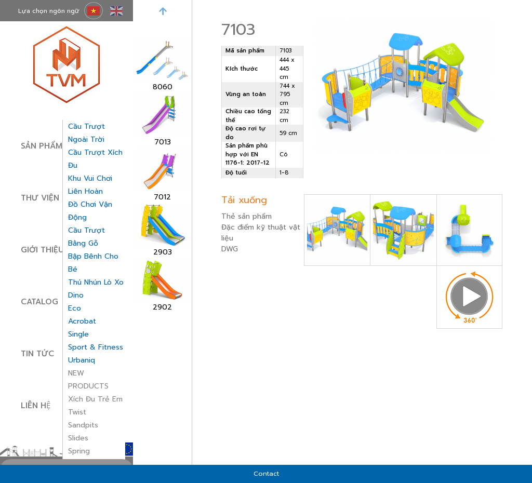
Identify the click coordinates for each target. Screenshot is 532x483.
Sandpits (83, 425)
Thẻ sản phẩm (246, 216)
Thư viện (40, 198)
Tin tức (37, 353)
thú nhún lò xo (96, 282)
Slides (78, 438)
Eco (74, 308)
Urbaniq (81, 360)
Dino (76, 295)
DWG (229, 249)
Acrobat (82, 321)
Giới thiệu (42, 250)
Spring (79, 451)
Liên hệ (35, 405)
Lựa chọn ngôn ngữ (48, 11)
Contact (266, 473)
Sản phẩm (41, 146)
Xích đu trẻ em (95, 399)
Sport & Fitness (95, 347)
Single (78, 334)
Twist (77, 412)
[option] (162, 65)
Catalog (39, 301)
